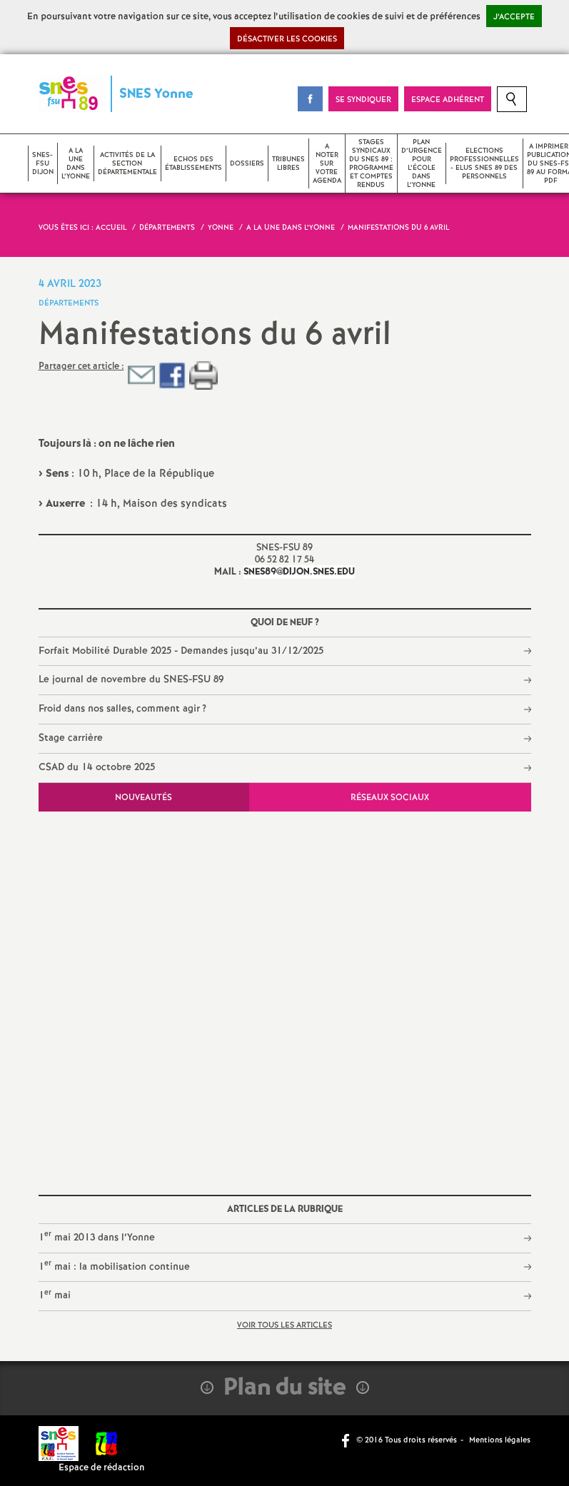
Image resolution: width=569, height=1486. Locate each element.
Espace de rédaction (102, 1468)
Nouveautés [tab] (143, 798)
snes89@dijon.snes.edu (299, 572)
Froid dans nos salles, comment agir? (123, 709)
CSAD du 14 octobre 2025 (97, 767)
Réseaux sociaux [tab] (390, 798)
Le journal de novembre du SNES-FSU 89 (131, 679)
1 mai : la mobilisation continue (114, 1266)
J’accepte (514, 17)
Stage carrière (71, 738)
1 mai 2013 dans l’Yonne (97, 1236)
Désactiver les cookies (287, 39)
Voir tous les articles (284, 1325)
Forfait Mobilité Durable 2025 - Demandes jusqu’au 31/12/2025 (181, 651)
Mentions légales (499, 1440)
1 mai (55, 1295)
